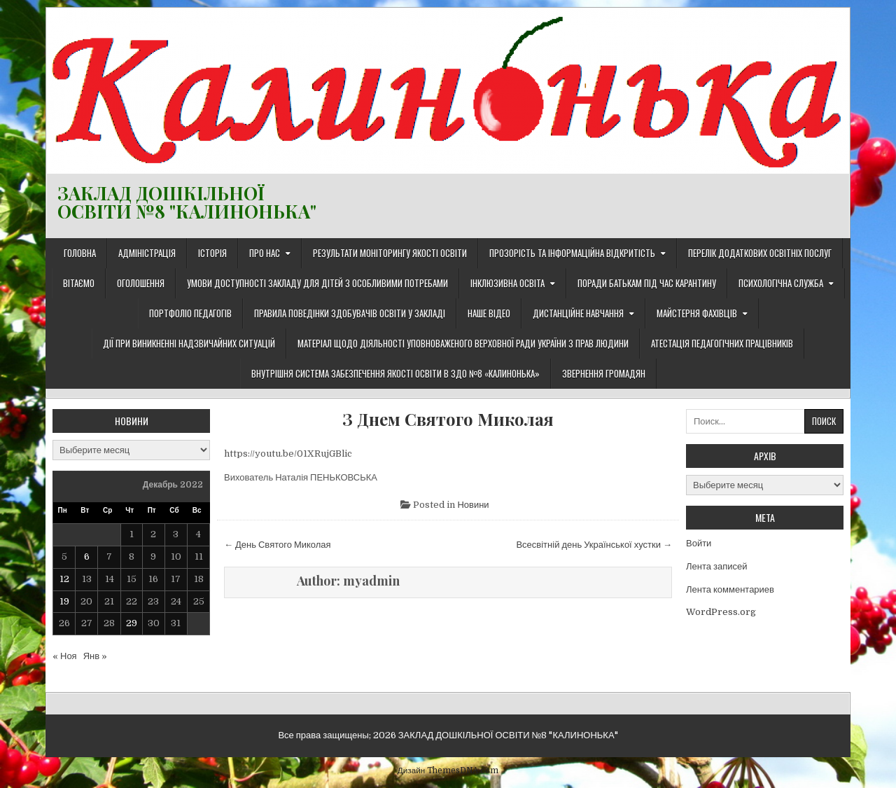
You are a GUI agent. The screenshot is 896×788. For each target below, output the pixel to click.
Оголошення (140, 283)
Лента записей (716, 566)
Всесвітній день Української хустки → (594, 544)
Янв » (95, 656)
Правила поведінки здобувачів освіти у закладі (349, 313)
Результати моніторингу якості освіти (390, 253)
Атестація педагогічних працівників (722, 343)
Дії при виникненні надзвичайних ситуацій (189, 343)
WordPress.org (721, 612)
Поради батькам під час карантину (647, 283)
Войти (698, 543)
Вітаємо (78, 283)
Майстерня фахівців (697, 313)
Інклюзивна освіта (507, 283)
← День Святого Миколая (277, 544)
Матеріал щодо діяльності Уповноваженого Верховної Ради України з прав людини (463, 343)
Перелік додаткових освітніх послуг (760, 253)
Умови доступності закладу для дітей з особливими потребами (317, 283)
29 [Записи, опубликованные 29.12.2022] (131, 623)
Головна (80, 253)
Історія (212, 253)
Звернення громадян (603, 373)
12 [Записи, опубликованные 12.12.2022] (64, 579)
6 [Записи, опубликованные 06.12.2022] (87, 556)
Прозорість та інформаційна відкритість (572, 253)
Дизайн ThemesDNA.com (448, 770)
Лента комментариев (730, 589)
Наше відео (489, 313)
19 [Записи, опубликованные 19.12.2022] (64, 601)
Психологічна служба (780, 283)
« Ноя (64, 656)
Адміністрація (147, 253)
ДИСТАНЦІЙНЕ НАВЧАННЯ (578, 313)
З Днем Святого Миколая (448, 419)
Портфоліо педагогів (190, 313)
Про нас (264, 253)
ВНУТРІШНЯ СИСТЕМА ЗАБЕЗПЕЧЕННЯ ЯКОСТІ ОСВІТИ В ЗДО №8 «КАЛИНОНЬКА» (395, 373)
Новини (473, 504)
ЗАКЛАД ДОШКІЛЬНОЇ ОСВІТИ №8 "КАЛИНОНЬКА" (186, 202)
